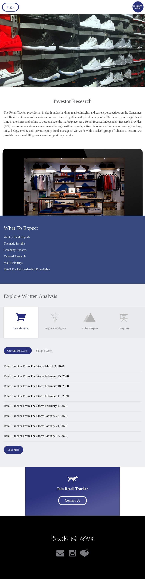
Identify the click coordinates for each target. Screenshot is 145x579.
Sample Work (44, 350)
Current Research (17, 350)
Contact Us (72, 500)
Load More (13, 449)
